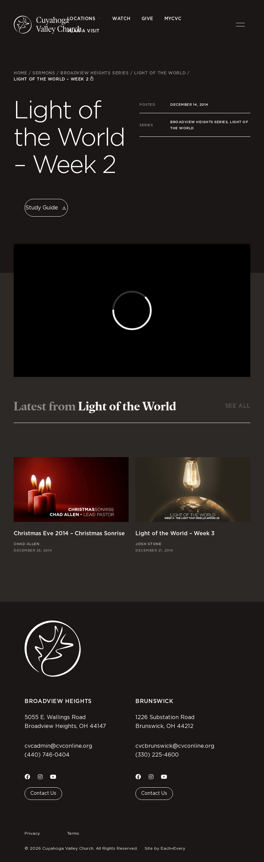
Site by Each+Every (165, 848)
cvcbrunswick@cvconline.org (174, 746)
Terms (73, 833)
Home (20, 72)
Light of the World (160, 72)
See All (237, 406)
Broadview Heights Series (94, 72)
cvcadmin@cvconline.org (58, 746)
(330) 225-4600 (157, 755)
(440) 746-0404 (47, 755)
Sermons (43, 72)
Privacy (32, 833)
